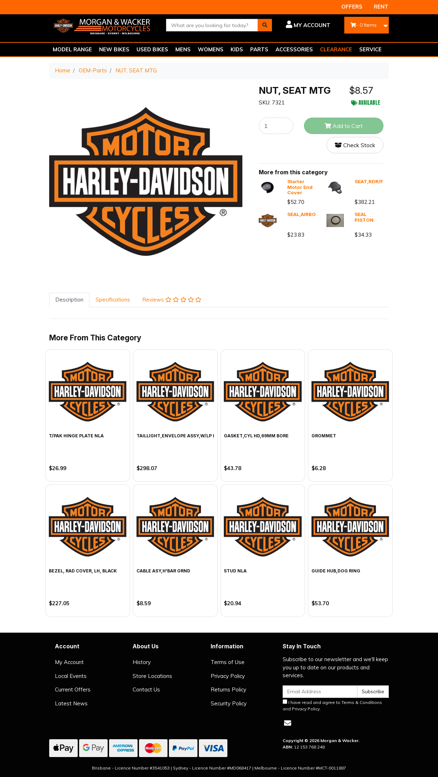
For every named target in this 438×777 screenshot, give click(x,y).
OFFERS (351, 6)
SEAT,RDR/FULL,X (376, 181)
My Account (69, 662)
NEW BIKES (114, 49)
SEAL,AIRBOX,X (305, 214)
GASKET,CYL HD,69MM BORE (256, 435)
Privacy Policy (228, 676)
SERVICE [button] (370, 49)
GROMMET (323, 435)
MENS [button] (183, 49)
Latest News (71, 703)
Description (69, 299)
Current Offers (73, 689)
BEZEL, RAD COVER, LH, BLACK (83, 570)
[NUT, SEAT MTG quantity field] (276, 126)
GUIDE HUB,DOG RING (335, 570)
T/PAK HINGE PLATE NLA (76, 435)
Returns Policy (228, 689)
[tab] (69, 300)
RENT (381, 6)
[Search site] (265, 25)
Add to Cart (344, 125)
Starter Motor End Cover (300, 187)
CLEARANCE (336, 49)
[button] (306, 25)
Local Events (71, 676)
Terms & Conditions (361, 702)
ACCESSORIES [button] (294, 49)
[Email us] (287, 723)
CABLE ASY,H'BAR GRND (163, 570)
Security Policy (229, 703)
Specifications (113, 299)
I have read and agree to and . (332, 705)
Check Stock (355, 145)
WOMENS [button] (210, 49)
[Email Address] (320, 691)
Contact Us (146, 689)
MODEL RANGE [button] (72, 49)
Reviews (171, 299)
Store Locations (152, 676)
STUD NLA (235, 570)
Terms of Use (227, 662)
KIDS (237, 49)
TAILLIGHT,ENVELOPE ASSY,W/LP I (175, 435)
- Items (363, 25)
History (142, 662)
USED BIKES (152, 49)
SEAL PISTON (364, 217)
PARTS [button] (259, 49)
